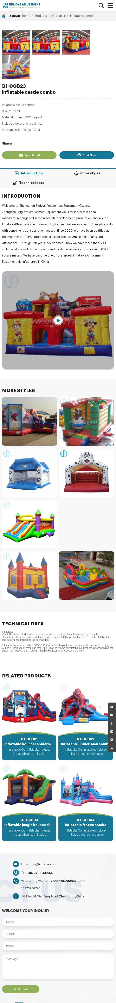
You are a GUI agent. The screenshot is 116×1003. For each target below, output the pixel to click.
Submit (20, 963)
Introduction (29, 147)
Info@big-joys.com (43, 839)
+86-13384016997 (64, 856)
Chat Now (86, 129)
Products (40, 16)
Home (26, 16)
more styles (87, 147)
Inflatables (58, 16)
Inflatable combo (82, 16)
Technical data (29, 156)
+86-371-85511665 (40, 847)
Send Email (29, 129)
